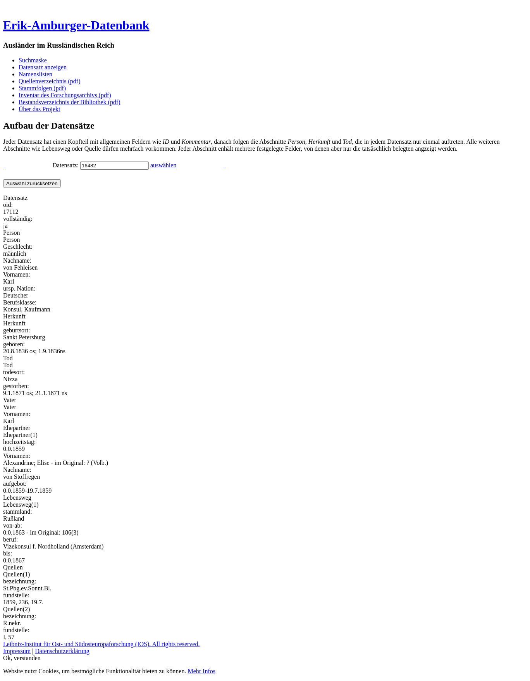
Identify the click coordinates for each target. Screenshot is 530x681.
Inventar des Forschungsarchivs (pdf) (65, 95)
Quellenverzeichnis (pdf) (49, 81)
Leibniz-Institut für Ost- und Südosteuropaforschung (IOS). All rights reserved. (101, 644)
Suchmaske (33, 60)
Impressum (17, 651)
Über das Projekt (39, 109)
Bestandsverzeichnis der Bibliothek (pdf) (69, 102)
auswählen (163, 165)
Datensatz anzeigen (43, 67)
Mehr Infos (201, 671)
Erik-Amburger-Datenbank (76, 25)
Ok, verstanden (22, 658)
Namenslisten (35, 74)
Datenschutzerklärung (62, 651)
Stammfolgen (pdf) (42, 88)
